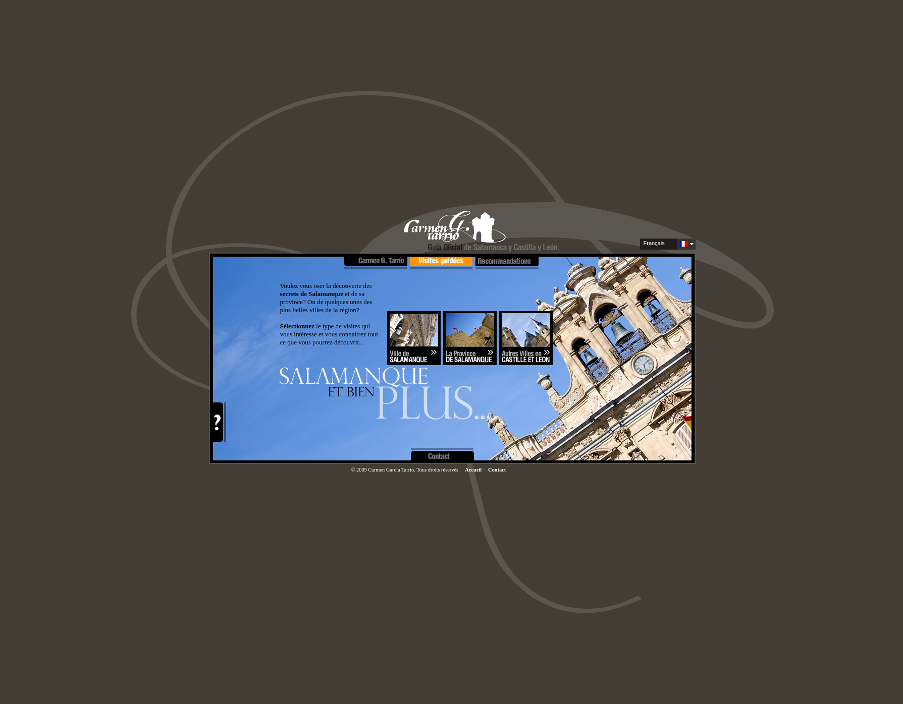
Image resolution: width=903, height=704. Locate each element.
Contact (497, 470)
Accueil (473, 470)
